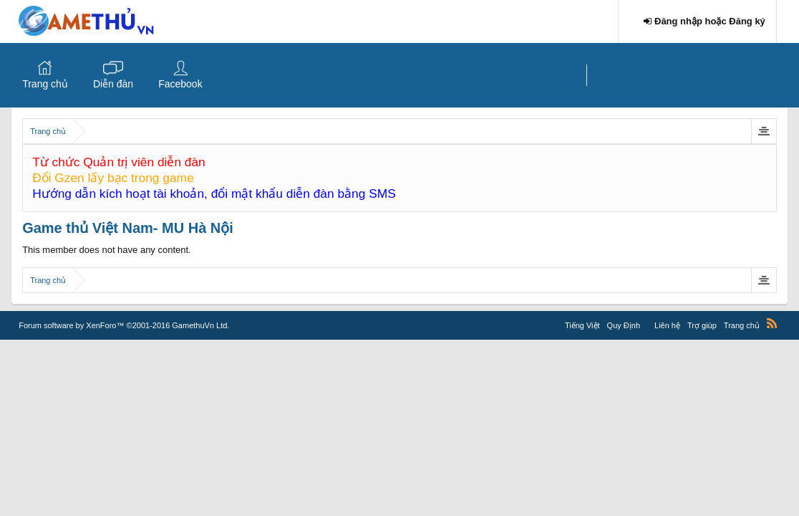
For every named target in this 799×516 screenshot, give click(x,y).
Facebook (180, 84)
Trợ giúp (702, 325)
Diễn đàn (113, 84)
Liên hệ (667, 325)
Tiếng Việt (582, 325)
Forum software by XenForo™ (124, 325)
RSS (772, 323)
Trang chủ (45, 84)
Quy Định (623, 325)
